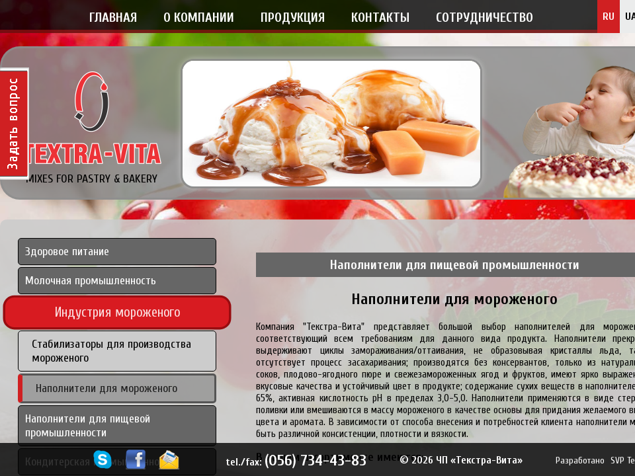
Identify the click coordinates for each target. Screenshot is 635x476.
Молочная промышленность (90, 281)
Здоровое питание (67, 251)
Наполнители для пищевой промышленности (87, 426)
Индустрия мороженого (117, 313)
